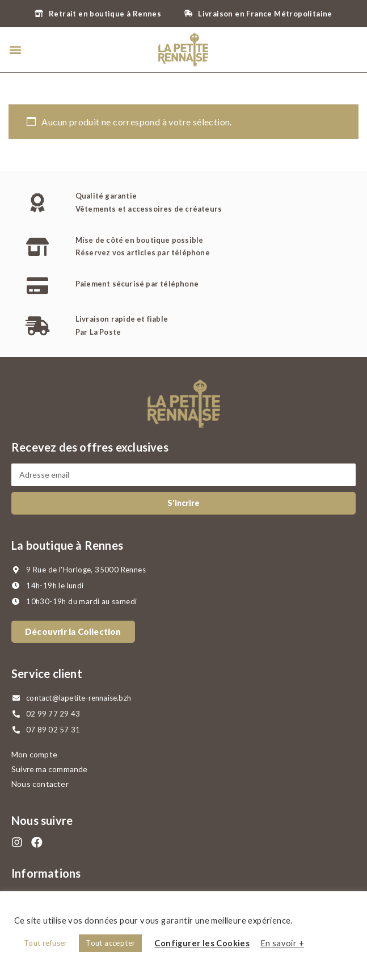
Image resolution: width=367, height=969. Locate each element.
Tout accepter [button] (110, 942)
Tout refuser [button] (46, 942)
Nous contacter (40, 784)
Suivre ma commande (49, 769)
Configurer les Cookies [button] (202, 943)
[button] (15, 49)
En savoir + (282, 943)
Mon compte (34, 754)
